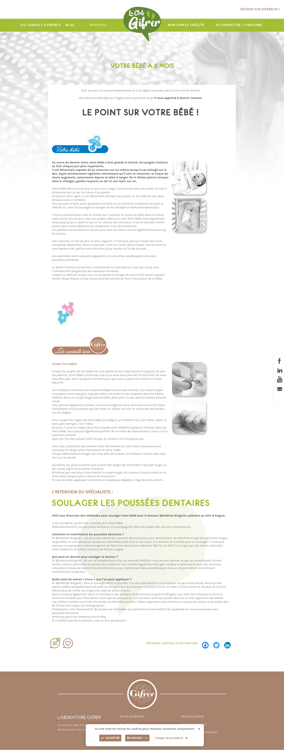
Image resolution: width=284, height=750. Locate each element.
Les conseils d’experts (40, 25)
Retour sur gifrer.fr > (260, 9)
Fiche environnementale (199, 732)
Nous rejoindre (192, 716)
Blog (70, 25)
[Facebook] (207, 643)
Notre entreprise (131, 716)
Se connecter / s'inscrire (239, 25)
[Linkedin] (229, 643)
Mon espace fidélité (186, 25)
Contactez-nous (193, 724)
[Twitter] (218, 643)
